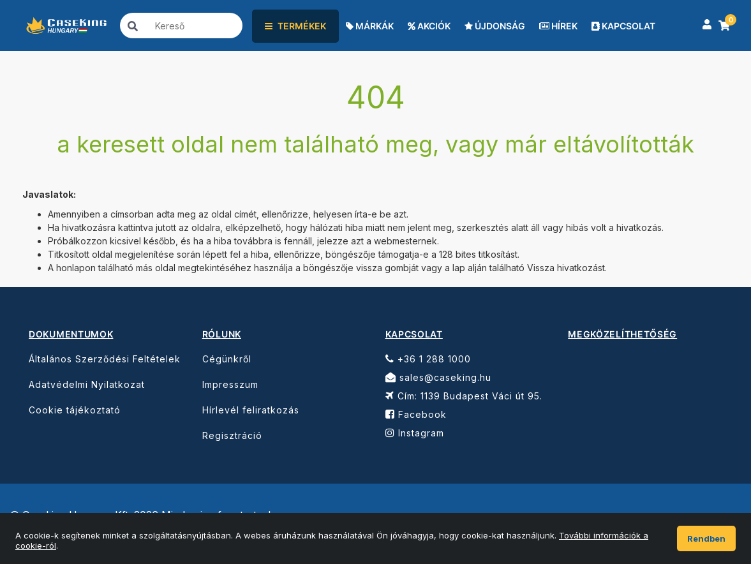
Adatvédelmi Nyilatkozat (87, 384)
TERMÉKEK (295, 25)
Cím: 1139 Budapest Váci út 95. (463, 395)
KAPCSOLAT (623, 25)
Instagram (414, 432)
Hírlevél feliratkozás (250, 409)
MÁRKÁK (370, 25)
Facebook (416, 414)
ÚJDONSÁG (495, 25)
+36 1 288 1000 (428, 358)
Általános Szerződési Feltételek (105, 358)
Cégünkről (226, 358)
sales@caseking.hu (438, 377)
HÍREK (558, 25)
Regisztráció (232, 435)
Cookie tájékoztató (75, 409)
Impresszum (230, 384)
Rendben (706, 538)
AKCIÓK (429, 25)
